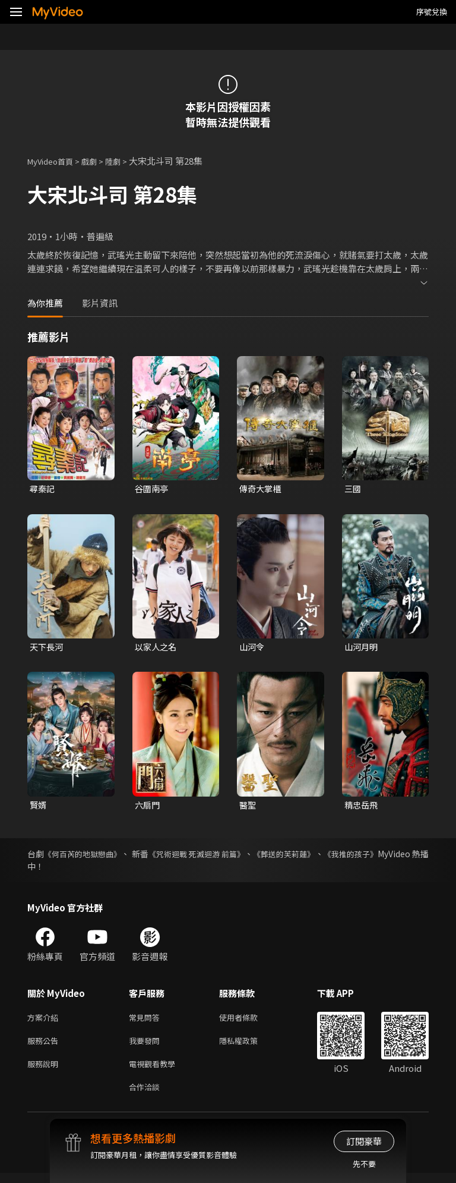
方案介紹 (45, 1021)
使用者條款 (248, 1021)
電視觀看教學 (155, 1071)
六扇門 (148, 807)
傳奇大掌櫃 (261, 489)
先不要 (364, 1163)
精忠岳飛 (362, 807)
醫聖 (248, 807)
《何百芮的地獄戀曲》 (90, 857)
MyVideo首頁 (54, 161)
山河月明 (362, 648)
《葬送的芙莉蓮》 (323, 857)
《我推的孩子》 (399, 857)
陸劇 (125, 161)
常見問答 (146, 1021)
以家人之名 (157, 648)
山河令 (252, 648)
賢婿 (39, 807)
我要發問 (146, 1046)
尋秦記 (43, 489)
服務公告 (45, 1046)
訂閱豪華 (364, 1141)
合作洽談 (146, 1096)
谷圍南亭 (152, 489)
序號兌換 (431, 11)
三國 (353, 489)
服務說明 (45, 1071)
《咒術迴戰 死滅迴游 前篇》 (224, 857)
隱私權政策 (248, 1046)
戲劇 (98, 161)
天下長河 (47, 648)
